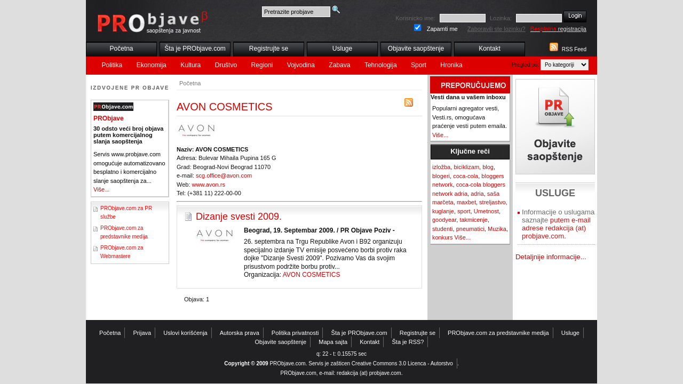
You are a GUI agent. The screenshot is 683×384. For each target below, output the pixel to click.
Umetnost (486, 211)
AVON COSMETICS (311, 274)
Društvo (226, 65)
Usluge (342, 48)
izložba (441, 167)
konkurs (442, 237)
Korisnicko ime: (415, 18)
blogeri (441, 176)
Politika (112, 65)
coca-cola (465, 176)
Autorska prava (239, 333)
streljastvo (492, 202)
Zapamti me (442, 29)
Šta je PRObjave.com (195, 48)
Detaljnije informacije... (550, 257)
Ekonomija (151, 65)
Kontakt (490, 48)
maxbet (466, 202)
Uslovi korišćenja (185, 333)
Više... (101, 189)
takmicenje (473, 220)
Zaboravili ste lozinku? (496, 29)
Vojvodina (301, 65)
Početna (121, 48)
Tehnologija (380, 65)
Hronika (451, 65)
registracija (558, 29)
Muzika (497, 229)
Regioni (262, 65)
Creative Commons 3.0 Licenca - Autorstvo (402, 363)
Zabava (339, 65)
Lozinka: (501, 18)
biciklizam (466, 167)
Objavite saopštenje (416, 48)
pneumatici (470, 229)
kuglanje (443, 211)
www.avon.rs (208, 184)
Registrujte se (268, 48)
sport (463, 211)
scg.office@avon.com (224, 175)
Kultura (190, 65)
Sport (418, 65)
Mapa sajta (333, 342)
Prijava (142, 333)
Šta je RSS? (408, 342)
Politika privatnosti (295, 333)
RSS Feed (574, 49)
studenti (442, 229)
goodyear (444, 220)
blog (488, 167)
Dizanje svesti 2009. (239, 216)
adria (477, 193)
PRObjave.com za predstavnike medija (498, 333)
